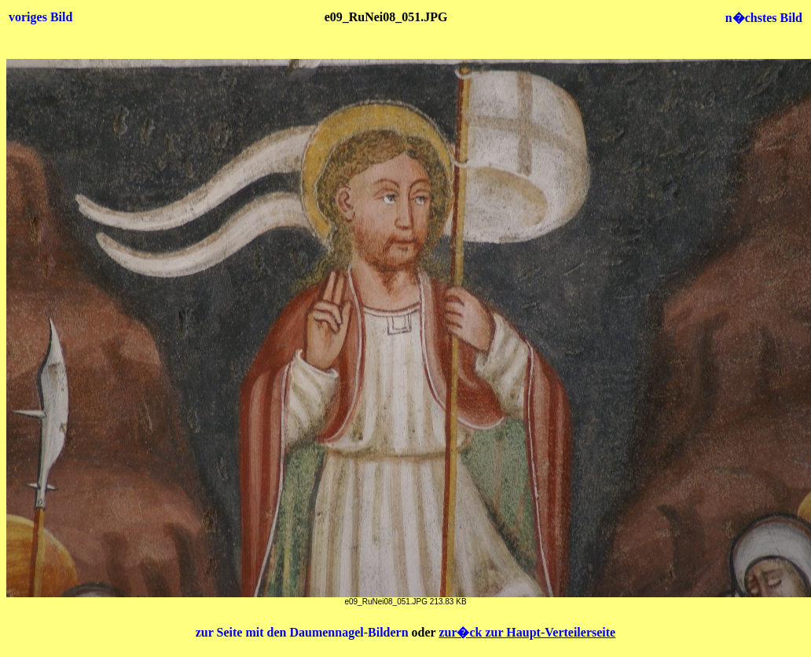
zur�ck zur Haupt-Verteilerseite (527, 632)
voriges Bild (40, 17)
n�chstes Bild (763, 17)
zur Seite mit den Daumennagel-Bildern (304, 632)
